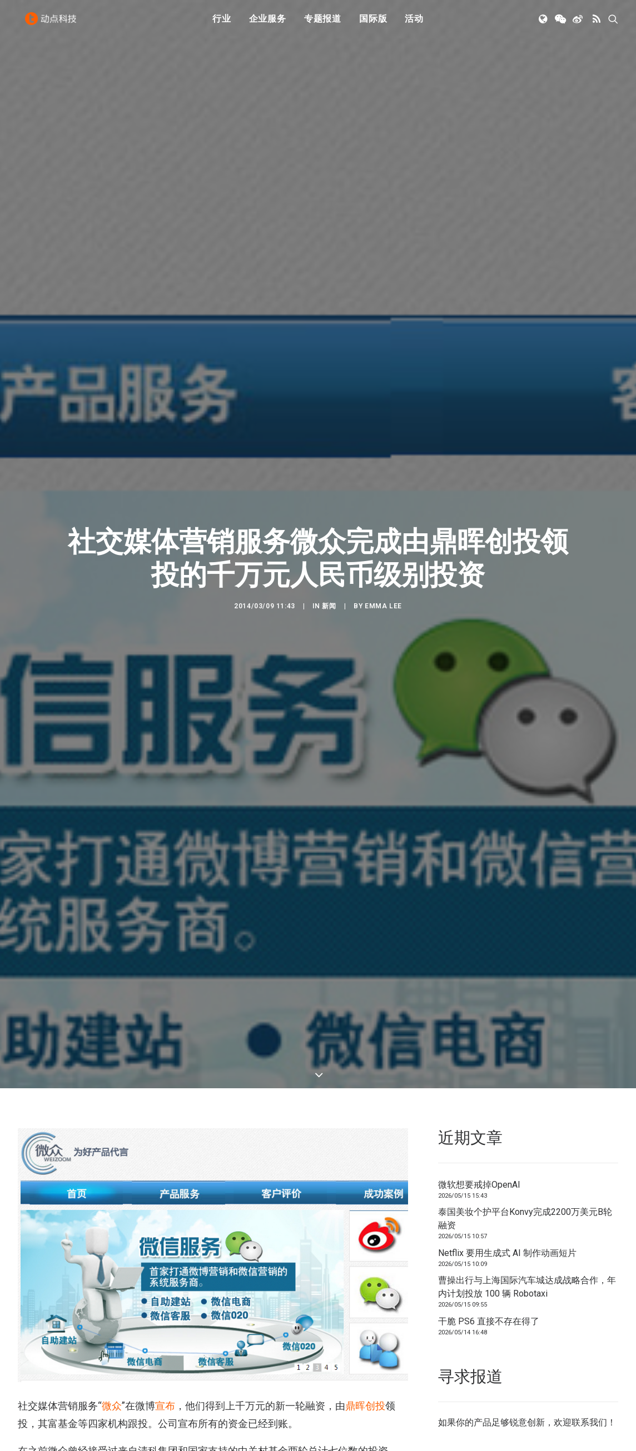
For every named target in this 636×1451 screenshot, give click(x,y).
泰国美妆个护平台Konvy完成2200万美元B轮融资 (525, 1218)
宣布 (165, 1406)
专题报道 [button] (322, 23)
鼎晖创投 (365, 1406)
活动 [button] (414, 23)
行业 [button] (221, 23)
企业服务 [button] (267, 23)
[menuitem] (222, 24)
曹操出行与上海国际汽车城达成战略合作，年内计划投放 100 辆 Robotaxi (527, 1287)
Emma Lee (383, 606)
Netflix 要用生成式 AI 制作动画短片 (507, 1253)
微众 (112, 1406)
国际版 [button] (373, 23)
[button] (544, 24)
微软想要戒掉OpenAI (479, 1184)
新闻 (329, 606)
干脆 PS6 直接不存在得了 (488, 1321)
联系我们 (589, 1422)
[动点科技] (53, 24)
